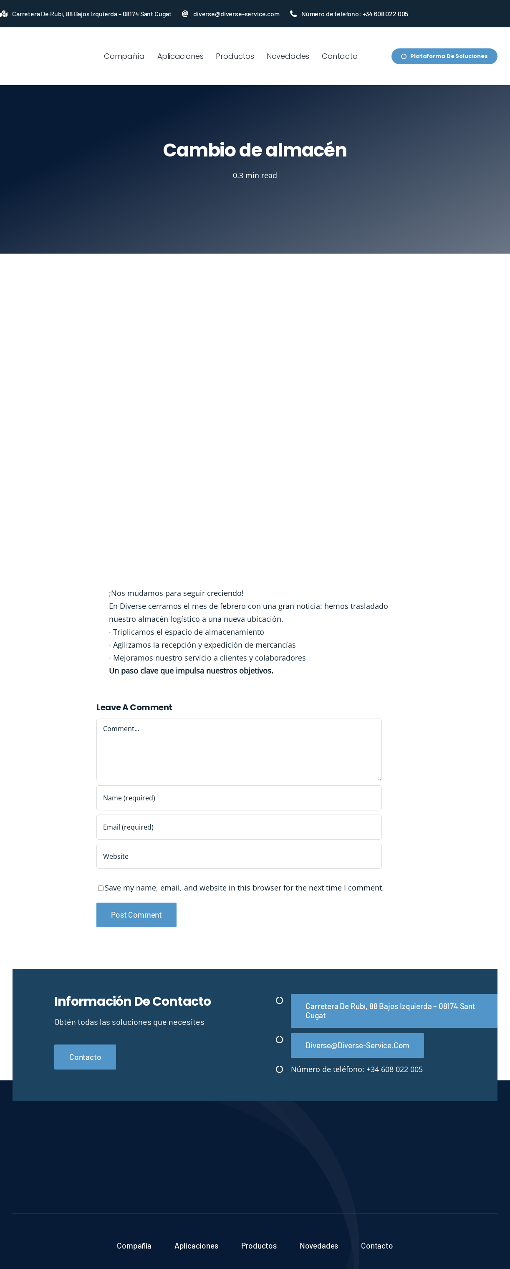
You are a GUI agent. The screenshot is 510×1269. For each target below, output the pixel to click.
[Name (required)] (238, 797)
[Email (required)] (238, 827)
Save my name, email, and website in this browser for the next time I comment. (244, 888)
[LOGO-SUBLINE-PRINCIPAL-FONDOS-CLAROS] (43, 40)
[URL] (238, 856)
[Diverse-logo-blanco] (255, 1147)
